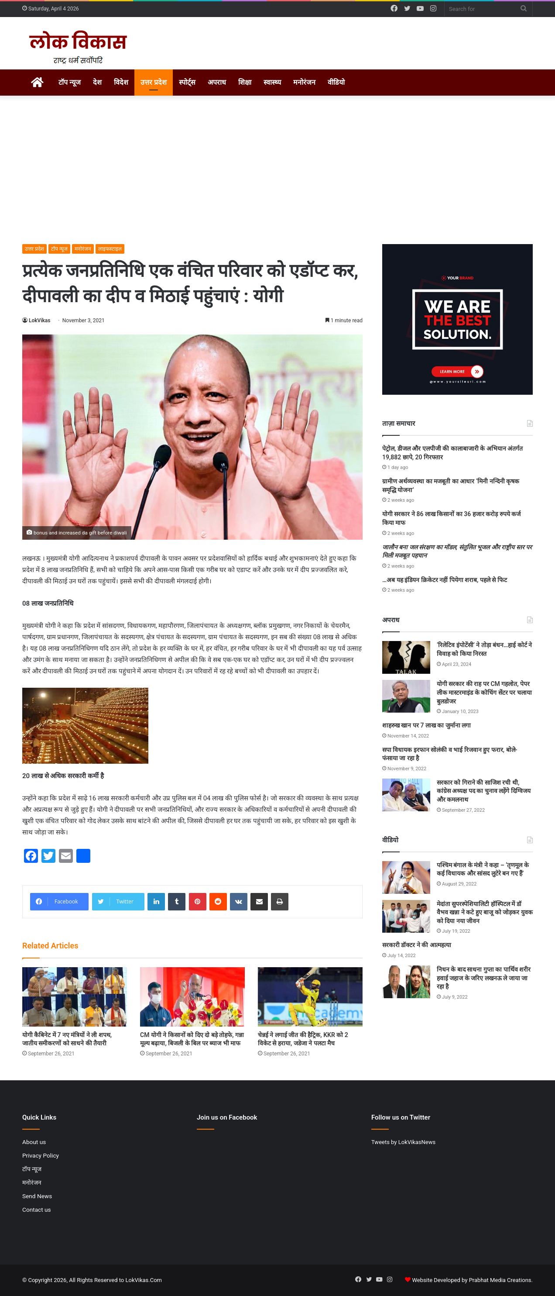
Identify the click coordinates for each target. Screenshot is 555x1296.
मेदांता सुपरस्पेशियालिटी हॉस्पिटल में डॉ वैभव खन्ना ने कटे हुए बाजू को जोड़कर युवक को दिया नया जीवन (485, 912)
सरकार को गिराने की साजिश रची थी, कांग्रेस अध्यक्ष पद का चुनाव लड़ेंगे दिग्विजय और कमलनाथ (484, 791)
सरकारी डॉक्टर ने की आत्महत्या (416, 944)
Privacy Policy (40, 1155)
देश (97, 82)
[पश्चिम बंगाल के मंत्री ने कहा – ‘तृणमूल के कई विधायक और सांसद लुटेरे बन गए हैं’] (406, 877)
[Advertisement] (277, 170)
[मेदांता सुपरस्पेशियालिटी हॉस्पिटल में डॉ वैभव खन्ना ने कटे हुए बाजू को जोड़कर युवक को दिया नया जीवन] (406, 916)
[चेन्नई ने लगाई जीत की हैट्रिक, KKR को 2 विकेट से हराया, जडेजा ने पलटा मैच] (310, 996)
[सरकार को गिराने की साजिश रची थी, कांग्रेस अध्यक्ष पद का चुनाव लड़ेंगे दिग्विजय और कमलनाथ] (406, 795)
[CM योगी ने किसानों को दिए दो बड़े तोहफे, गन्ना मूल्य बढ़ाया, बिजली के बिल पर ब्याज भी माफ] (192, 996)
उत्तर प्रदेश (153, 82)
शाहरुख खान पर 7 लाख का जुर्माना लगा (426, 725)
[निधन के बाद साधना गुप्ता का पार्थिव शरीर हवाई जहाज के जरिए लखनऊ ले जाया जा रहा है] (406, 981)
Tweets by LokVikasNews (403, 1142)
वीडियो (336, 82)
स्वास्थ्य (272, 82)
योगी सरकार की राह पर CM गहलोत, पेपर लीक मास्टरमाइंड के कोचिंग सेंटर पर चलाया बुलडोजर (484, 692)
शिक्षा (244, 82)
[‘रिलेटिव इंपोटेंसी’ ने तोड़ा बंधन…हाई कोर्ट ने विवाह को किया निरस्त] (406, 657)
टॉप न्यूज (69, 82)
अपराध (217, 82)
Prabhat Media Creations (500, 1280)
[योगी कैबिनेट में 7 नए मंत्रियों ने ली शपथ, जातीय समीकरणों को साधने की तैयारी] (74, 996)
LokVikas (39, 320)
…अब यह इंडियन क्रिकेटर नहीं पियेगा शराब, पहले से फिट (444, 579)
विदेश (121, 82)
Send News (37, 1196)
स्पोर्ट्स (187, 82)
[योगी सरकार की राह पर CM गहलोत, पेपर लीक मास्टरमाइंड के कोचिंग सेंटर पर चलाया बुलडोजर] (406, 696)
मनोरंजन (304, 82)
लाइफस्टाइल (110, 249)
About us (34, 1141)
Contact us (36, 1209)
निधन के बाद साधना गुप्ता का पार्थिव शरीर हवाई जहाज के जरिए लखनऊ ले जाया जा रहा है (484, 978)
